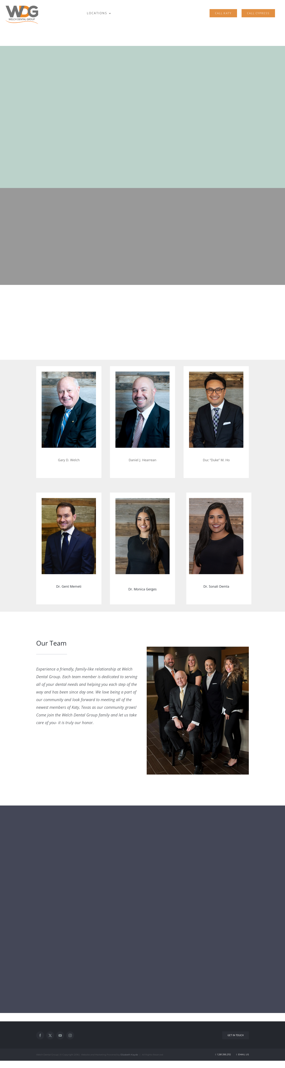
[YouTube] (60, 1035)
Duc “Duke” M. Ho (216, 460)
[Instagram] (70, 1035)
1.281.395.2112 (224, 1054)
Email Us (242, 1054)
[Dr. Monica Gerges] (142, 536)
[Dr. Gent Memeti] (69, 536)
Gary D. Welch (69, 460)
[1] (69, 410)
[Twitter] (50, 1035)
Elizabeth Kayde (129, 1054)
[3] (142, 410)
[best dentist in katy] (216, 410)
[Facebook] (40, 1035)
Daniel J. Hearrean (142, 460)
